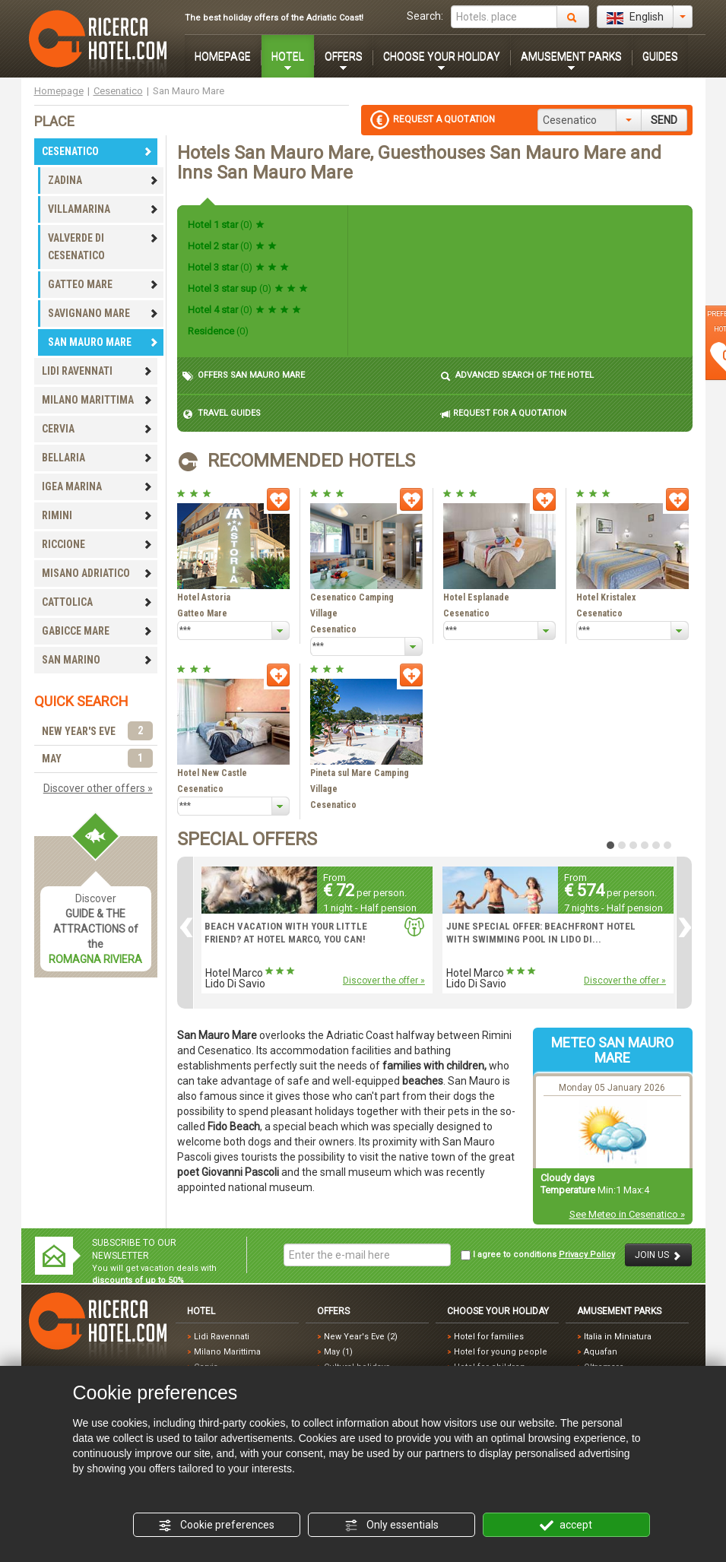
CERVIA (97, 429)
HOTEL (287, 56)
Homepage (59, 91)
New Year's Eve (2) (361, 1337)
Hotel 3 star (238, 267)
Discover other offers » (98, 788)
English (635, 17)
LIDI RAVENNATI (97, 371)
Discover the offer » (384, 980)
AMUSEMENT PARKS (571, 56)
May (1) (338, 1352)
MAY (97, 759)
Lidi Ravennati (221, 1337)
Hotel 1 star (226, 224)
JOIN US (658, 1255)
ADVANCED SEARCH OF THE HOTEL (517, 376)
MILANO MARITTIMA (97, 400)
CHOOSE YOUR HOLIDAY (441, 56)
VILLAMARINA (103, 209)
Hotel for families (489, 1337)
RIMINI (97, 515)
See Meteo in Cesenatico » (627, 1214)
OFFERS (344, 56)
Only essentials (391, 1525)
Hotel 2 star (232, 246)
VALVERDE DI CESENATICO (103, 246)
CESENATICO (97, 151)
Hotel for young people (500, 1352)
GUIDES (660, 56)
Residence (218, 331)
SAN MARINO (97, 660)
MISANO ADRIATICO (97, 573)
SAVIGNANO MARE (103, 313)
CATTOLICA (97, 602)
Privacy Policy (587, 1254)
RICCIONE (97, 544)
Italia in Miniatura (617, 1337)
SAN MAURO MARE (103, 342)
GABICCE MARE (97, 631)
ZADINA (103, 180)
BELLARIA (97, 457)
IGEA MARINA (97, 486)
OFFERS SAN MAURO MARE (243, 376)
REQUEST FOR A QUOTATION (503, 414)
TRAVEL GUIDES (221, 414)
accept (566, 1525)
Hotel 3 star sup (248, 288)
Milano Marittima (227, 1352)
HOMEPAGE (223, 56)
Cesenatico (118, 91)
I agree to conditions (538, 1255)
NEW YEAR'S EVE (97, 731)
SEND (664, 120)
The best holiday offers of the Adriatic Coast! (274, 18)
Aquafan (600, 1352)
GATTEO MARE (103, 284)
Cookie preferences (216, 1525)
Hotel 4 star (244, 309)
